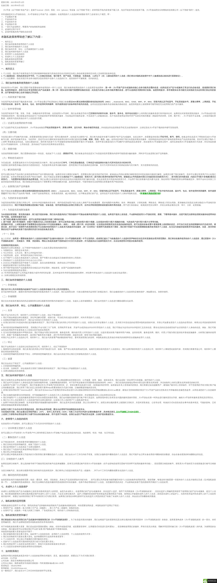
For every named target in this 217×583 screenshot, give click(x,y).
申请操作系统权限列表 (150, 193)
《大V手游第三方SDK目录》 (127, 412)
